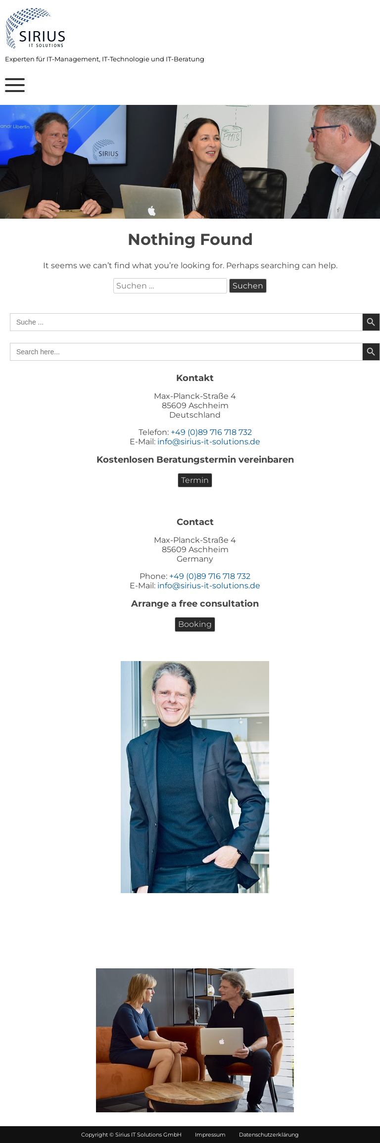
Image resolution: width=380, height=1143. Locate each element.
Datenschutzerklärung (263, 1134)
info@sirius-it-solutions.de (208, 441)
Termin (195, 480)
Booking (195, 624)
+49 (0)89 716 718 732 (211, 432)
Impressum (205, 1134)
